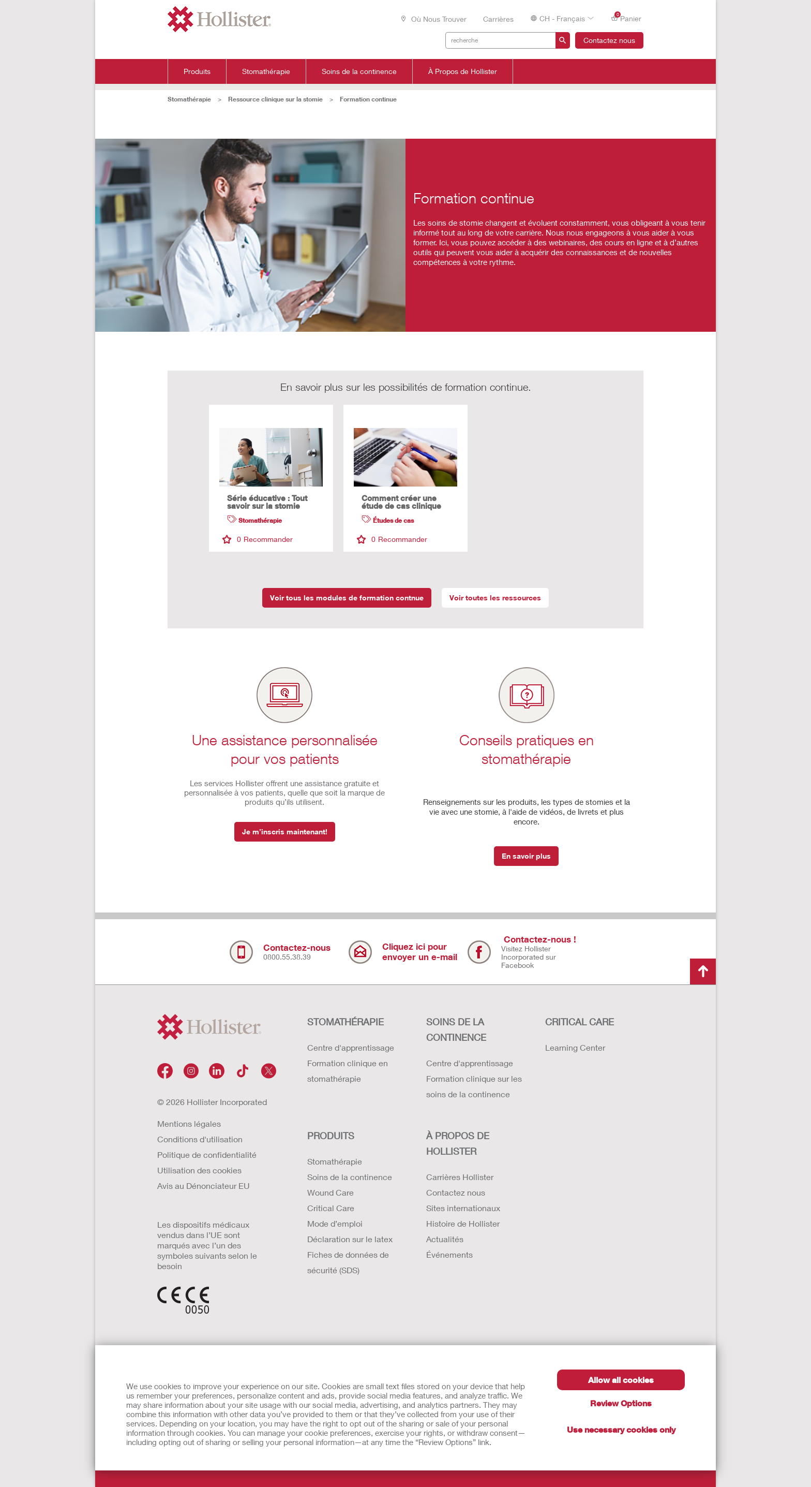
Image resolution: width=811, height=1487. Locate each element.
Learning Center (575, 1047)
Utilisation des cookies (199, 1170)
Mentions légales (189, 1123)
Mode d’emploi (335, 1223)
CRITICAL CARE (579, 1021)
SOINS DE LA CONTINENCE (456, 1029)
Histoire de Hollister (463, 1223)
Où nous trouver (433, 18)
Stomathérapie (266, 71)
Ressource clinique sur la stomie (275, 99)
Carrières (498, 18)
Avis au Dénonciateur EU (203, 1185)
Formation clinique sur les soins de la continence (474, 1086)
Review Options (621, 1403)
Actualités (444, 1239)
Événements (449, 1254)
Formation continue (368, 99)
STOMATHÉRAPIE (345, 1021)
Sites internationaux (463, 1208)
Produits (197, 71)
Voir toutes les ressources (495, 597)
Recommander (257, 539)
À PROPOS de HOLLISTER (457, 1143)
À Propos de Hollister (462, 71)
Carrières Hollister (459, 1177)
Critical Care (330, 1208)
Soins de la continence (359, 71)
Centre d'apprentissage (350, 1047)
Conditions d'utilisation (200, 1139)
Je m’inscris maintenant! (284, 831)
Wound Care (330, 1192)
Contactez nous (609, 40)
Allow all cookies (621, 1380)
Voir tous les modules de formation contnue (347, 597)
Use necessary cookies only (621, 1429)
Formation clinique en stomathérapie (347, 1070)
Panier (626, 17)
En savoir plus (526, 855)
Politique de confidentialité (207, 1154)
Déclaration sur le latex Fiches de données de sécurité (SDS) (350, 1254)
